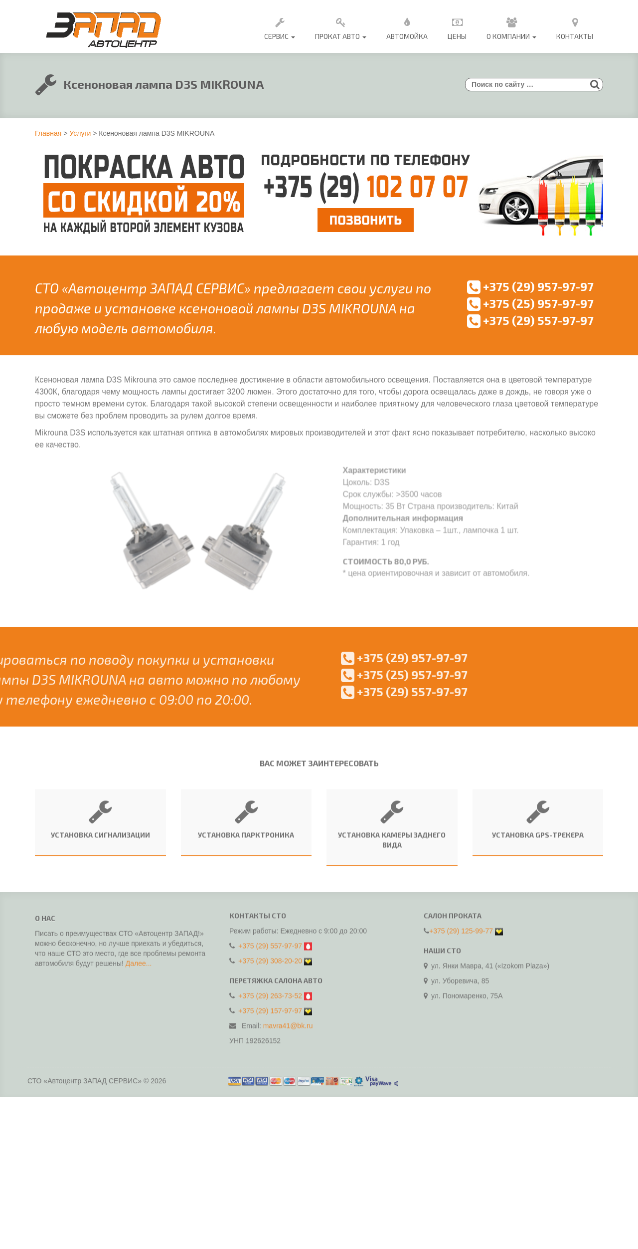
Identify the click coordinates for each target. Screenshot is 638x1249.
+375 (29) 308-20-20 (270, 956)
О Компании (511, 27)
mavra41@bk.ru (288, 1021)
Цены (457, 27)
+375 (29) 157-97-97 (270, 1006)
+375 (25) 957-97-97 (530, 303)
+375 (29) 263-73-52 (270, 991)
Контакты (574, 27)
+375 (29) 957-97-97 (530, 286)
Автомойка (407, 27)
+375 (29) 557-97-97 (530, 320)
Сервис (279, 27)
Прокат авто (340, 27)
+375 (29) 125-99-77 (461, 926)
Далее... (139, 968)
